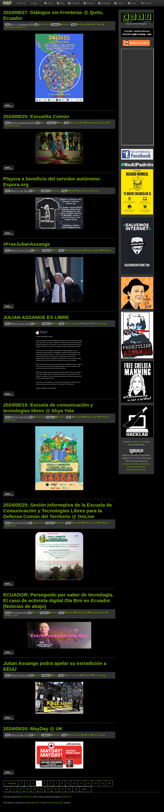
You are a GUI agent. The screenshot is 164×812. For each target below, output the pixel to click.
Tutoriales (104, 3)
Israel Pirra (44, 24)
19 (27, 789)
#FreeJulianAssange (26, 244)
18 (20, 789)
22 (48, 789)
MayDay (85, 735)
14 (102, 783)
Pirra (43, 122)
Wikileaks (106, 250)
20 (34, 789)
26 (76, 789)
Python (66, 797)
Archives (146, 3)
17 (13, 789)
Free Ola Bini (81, 612)
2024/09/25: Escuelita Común (36, 116)
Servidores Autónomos (96, 122)
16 (6, 789)
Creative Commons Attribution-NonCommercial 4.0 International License (136, 467)
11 (81, 783)
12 (88, 783)
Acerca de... (21, 3)
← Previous (11, 783)
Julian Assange (92, 250)
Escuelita (82, 24)
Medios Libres (94, 24)
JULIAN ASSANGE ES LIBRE (36, 317)
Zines (131, 3)
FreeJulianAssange (74, 250)
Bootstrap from (33, 802)
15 (109, 783)
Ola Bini (68, 612)
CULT (7, 3)
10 (74, 783)
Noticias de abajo (97, 612)
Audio (48, 3)
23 (55, 789)
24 (62, 789)
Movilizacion (73, 735)
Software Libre (138, 441)
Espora (72, 191)
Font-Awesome (54, 802)
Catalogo (73, 3)
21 (41, 789)
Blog (60, 3)
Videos (119, 3)
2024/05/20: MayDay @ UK (33, 728)
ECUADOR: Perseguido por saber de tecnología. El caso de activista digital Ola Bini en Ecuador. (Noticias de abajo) (58, 600)
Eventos (88, 3)
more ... (8, 105)
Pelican (27, 797)
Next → (85, 789)
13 (95, 783)
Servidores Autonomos (87, 191)
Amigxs (33, 3)
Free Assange (99, 323)
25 (69, 789)
